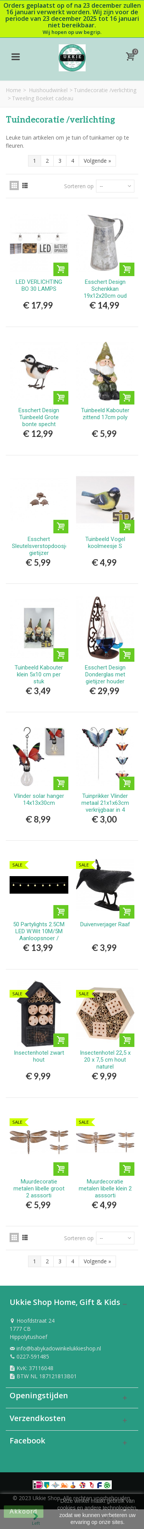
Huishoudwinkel (48, 90)
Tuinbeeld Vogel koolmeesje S (105, 543)
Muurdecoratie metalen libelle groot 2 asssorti (39, 1188)
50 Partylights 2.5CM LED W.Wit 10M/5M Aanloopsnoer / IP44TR (39, 935)
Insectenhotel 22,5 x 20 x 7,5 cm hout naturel (105, 1059)
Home (13, 90)
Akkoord (24, 1511)
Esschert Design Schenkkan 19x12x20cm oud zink (105, 292)
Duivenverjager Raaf (105, 924)
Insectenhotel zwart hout (39, 1056)
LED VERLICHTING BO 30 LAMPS (39, 285)
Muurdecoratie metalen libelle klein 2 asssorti (105, 1188)
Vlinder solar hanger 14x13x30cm (39, 799)
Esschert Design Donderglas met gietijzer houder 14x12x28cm (105, 678)
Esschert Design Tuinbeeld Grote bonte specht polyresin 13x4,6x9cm (38, 424)
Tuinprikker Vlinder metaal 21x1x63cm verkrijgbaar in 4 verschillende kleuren (105, 806)
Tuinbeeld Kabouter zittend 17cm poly (105, 414)
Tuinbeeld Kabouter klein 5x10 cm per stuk (39, 674)
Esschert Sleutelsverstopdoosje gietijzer (39, 546)
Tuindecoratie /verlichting (105, 90)
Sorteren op (79, 186)
